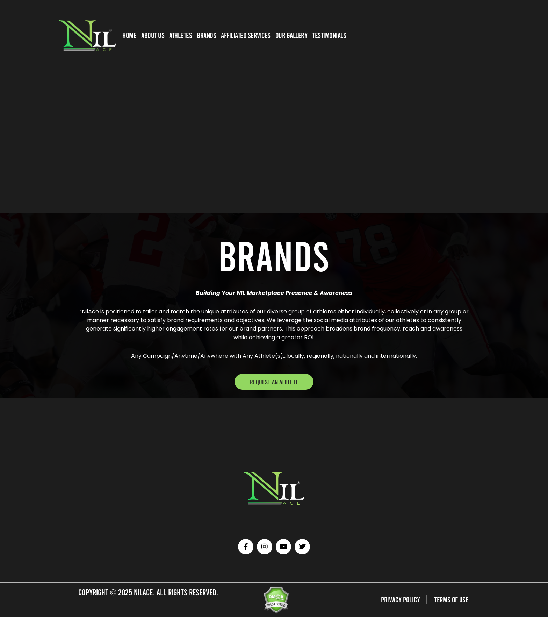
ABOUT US (152, 35)
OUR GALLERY (291, 35)
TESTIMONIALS (329, 35)
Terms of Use (449, 599)
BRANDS (206, 35)
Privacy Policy (394, 599)
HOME (129, 35)
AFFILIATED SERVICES (246, 35)
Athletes (180, 35)
